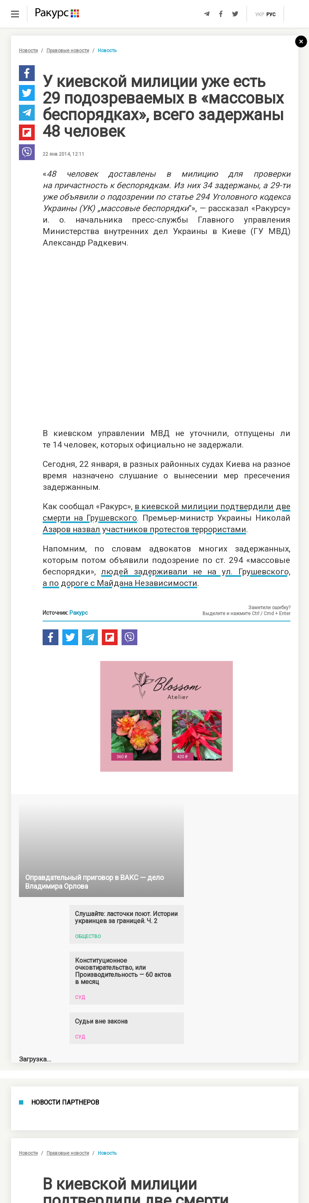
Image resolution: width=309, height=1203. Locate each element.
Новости (28, 50)
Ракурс (78, 613)
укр (259, 14)
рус (270, 14)
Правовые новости (68, 50)
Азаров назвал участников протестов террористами (144, 529)
